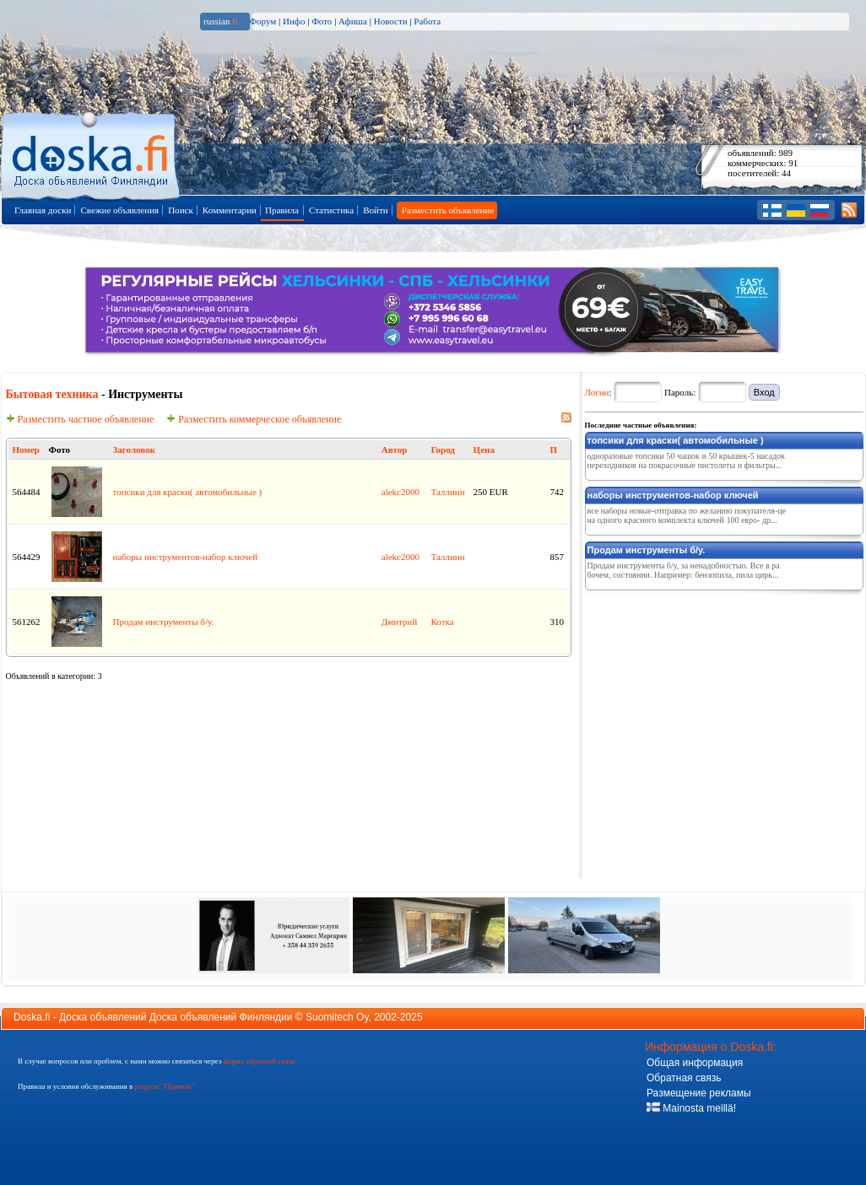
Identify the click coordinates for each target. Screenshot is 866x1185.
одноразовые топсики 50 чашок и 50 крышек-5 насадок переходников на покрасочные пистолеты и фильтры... (686, 460)
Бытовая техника (52, 394)
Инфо (294, 21)
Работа (427, 21)
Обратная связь (684, 1078)
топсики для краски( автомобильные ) (188, 492)
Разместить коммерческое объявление (253, 419)
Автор (395, 449)
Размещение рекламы (699, 1093)
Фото (321, 21)
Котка (442, 622)
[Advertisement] (711, 701)
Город (443, 449)
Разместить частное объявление (80, 419)
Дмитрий (400, 622)
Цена (484, 449)
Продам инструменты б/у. (163, 622)
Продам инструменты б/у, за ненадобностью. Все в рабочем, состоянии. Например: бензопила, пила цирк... (683, 570)
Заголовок (134, 449)
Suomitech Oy (337, 1017)
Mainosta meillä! (691, 1108)
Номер (26, 449)
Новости (391, 21)
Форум (262, 21)
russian (220, 21)
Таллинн (448, 492)
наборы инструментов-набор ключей (185, 557)
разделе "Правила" (164, 1086)
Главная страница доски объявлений (91, 153)
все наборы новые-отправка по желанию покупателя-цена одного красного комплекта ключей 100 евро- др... (687, 515)
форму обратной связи (259, 1061)
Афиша (352, 21)
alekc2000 (400, 492)
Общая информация (695, 1063)
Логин (597, 392)
